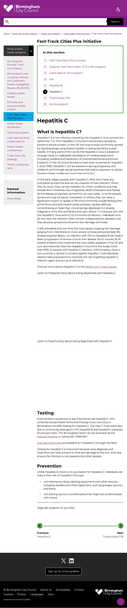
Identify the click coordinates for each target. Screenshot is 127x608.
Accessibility (63, 589)
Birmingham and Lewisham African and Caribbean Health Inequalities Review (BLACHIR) (20, 81)
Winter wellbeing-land (18, 166)
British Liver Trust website (101, 266)
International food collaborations (18, 140)
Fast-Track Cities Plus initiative (18, 116)
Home (6, 33)
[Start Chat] (120, 601)
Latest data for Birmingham (66, 73)
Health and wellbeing (51, 33)
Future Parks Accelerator (17, 125)
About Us (46, 589)
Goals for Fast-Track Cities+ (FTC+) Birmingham (77, 66)
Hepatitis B (56, 85)
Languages (36, 594)
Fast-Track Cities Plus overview (67, 60)
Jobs (50, 594)
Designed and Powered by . (17, 600)
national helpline (47, 436)
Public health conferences (20, 148)
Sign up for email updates (63, 571)
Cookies (8, 594)
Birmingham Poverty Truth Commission (17, 65)
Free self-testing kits (49, 442)
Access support (58, 104)
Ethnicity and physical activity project (16, 106)
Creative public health (16, 95)
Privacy (21, 594)
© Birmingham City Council (20, 589)
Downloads (14, 198)
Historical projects (20, 132)
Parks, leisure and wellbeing (25, 33)
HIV (51, 79)
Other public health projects (77, 33)
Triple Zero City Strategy (16, 157)
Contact (79, 589)
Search (115, 21)
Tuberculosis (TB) (59, 97)
